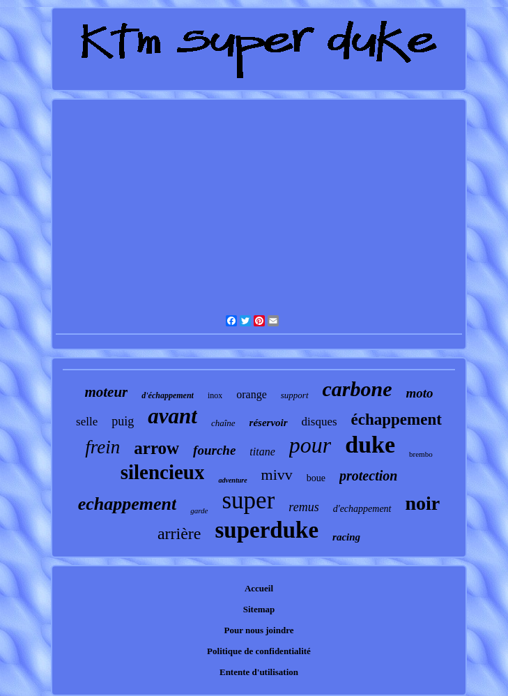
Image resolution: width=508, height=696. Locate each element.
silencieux (163, 472)
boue (316, 478)
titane (262, 451)
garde (199, 510)
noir (423, 503)
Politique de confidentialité (259, 651)
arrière (179, 533)
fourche (214, 450)
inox (215, 395)
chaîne (223, 423)
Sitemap (259, 609)
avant (172, 416)
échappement (396, 419)
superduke (267, 530)
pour (310, 444)
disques (319, 421)
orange (251, 394)
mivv (277, 474)
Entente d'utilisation (259, 672)
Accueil (259, 588)
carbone (357, 388)
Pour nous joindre (259, 630)
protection (368, 475)
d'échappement (167, 395)
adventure (232, 480)
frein (102, 447)
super (248, 500)
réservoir (268, 422)
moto (419, 393)
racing (346, 537)
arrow (156, 448)
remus (303, 507)
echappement (127, 504)
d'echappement (362, 509)
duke (370, 444)
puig (122, 421)
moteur (106, 392)
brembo (421, 454)
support (295, 395)
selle (87, 421)
